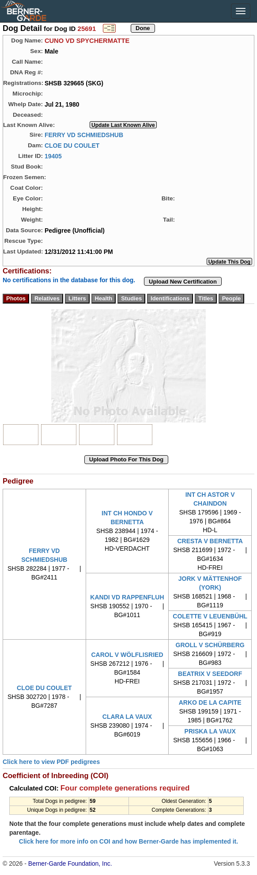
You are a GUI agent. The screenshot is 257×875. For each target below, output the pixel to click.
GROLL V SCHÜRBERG (210, 645)
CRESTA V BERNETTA (210, 541)
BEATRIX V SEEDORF (210, 673)
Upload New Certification (183, 281)
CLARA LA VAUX (127, 716)
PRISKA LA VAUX (210, 731)
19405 (53, 155)
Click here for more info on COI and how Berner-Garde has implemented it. (128, 841)
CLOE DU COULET (72, 145)
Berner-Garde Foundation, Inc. (70, 863)
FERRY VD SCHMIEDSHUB (84, 134)
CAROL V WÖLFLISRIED (127, 654)
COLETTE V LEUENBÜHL (210, 616)
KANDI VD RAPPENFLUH (127, 597)
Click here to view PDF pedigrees (51, 761)
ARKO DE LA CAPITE (210, 702)
